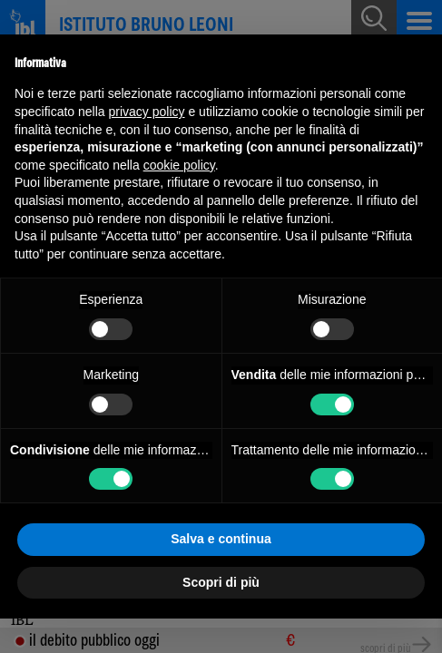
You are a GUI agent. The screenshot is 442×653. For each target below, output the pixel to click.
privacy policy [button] (147, 111)
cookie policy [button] (179, 165)
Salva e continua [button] (220, 538)
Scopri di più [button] (221, 582)
